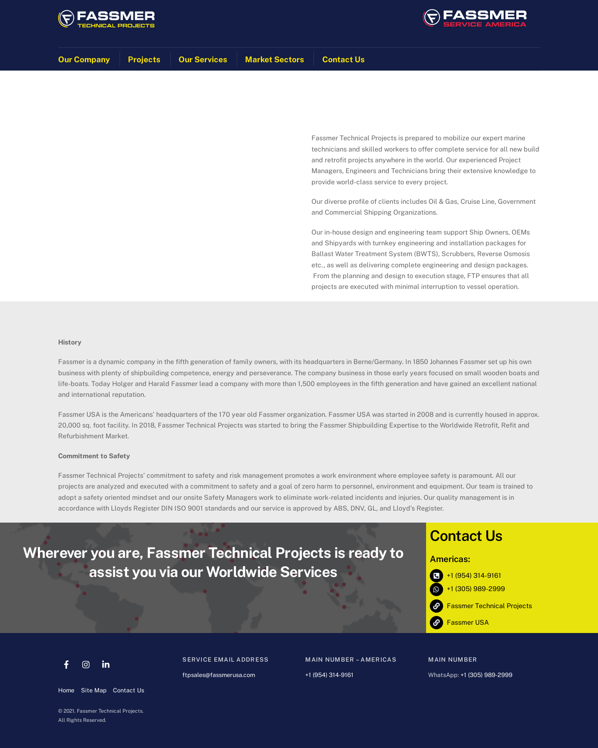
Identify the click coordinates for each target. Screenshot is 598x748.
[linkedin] (106, 663)
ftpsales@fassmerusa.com (218, 674)
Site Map (94, 690)
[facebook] (66, 663)
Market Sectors (274, 59)
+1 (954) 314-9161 (329, 674)
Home (66, 690)
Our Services (203, 59)
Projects (144, 59)
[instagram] (86, 663)
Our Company (84, 59)
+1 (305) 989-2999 (486, 674)
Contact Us (343, 59)
